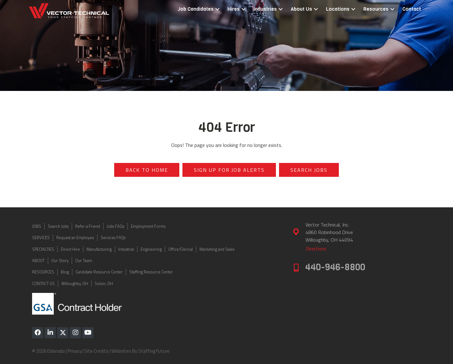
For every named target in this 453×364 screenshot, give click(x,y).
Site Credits (96, 351)
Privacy (74, 351)
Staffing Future (154, 351)
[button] (217, 9)
